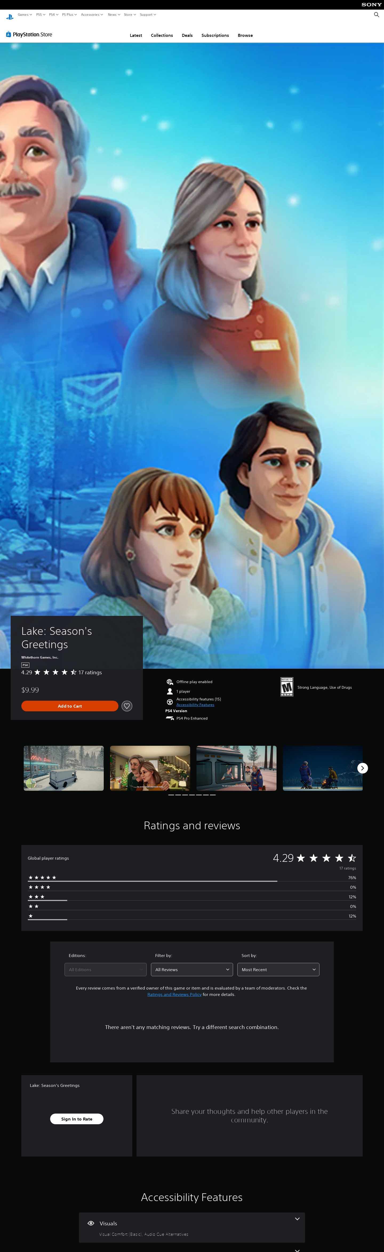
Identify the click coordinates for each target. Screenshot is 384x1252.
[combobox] (106, 964)
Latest (136, 30)
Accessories (90, 15)
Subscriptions (215, 30)
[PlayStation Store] (30, 29)
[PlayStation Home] (9, 15)
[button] (195, 700)
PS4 (52, 15)
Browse (245, 30)
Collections (162, 30)
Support (146, 15)
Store (128, 15)
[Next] (362, 763)
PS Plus (67, 15)
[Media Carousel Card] (64, 763)
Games (23, 15)
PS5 (39, 15)
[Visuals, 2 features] (192, 1222)
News (112, 15)
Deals (187, 30)
